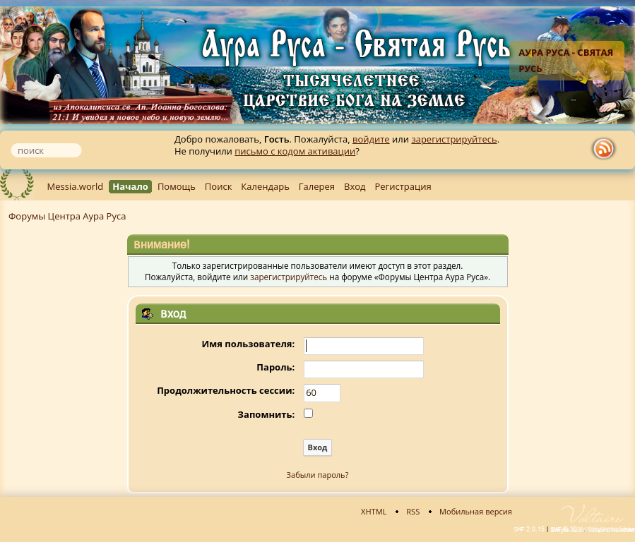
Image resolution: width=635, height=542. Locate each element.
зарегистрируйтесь (454, 139)
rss (606, 149)
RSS (413, 511)
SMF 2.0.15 (529, 529)
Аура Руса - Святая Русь (565, 60)
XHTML (373, 511)
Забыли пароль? (318, 474)
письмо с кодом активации (295, 151)
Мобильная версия (475, 511)
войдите (371, 139)
